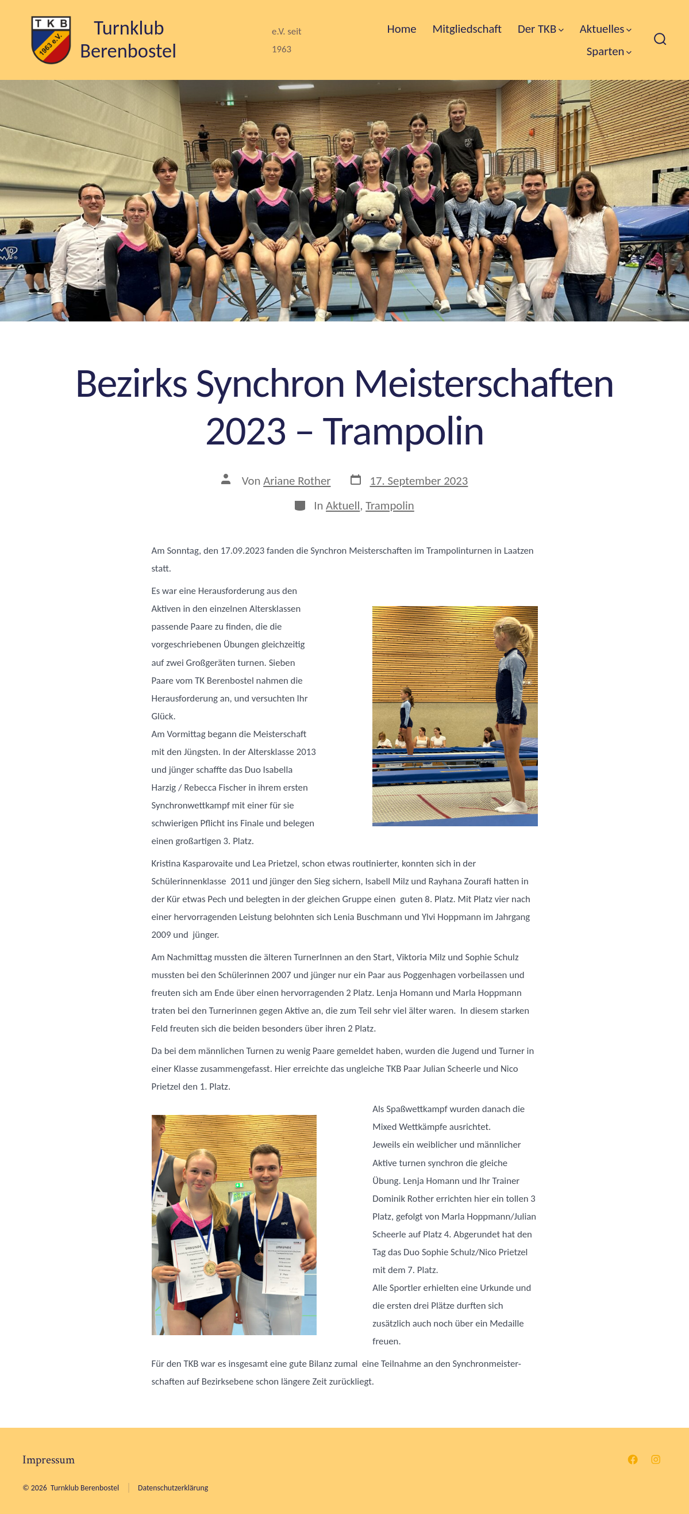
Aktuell (343, 505)
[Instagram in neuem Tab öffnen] (655, 1459)
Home (402, 28)
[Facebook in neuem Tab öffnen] (632, 1459)
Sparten (609, 51)
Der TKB (541, 28)
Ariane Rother (296, 480)
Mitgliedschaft (467, 28)
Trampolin (389, 505)
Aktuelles (606, 28)
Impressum (48, 1459)
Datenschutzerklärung (173, 1488)
